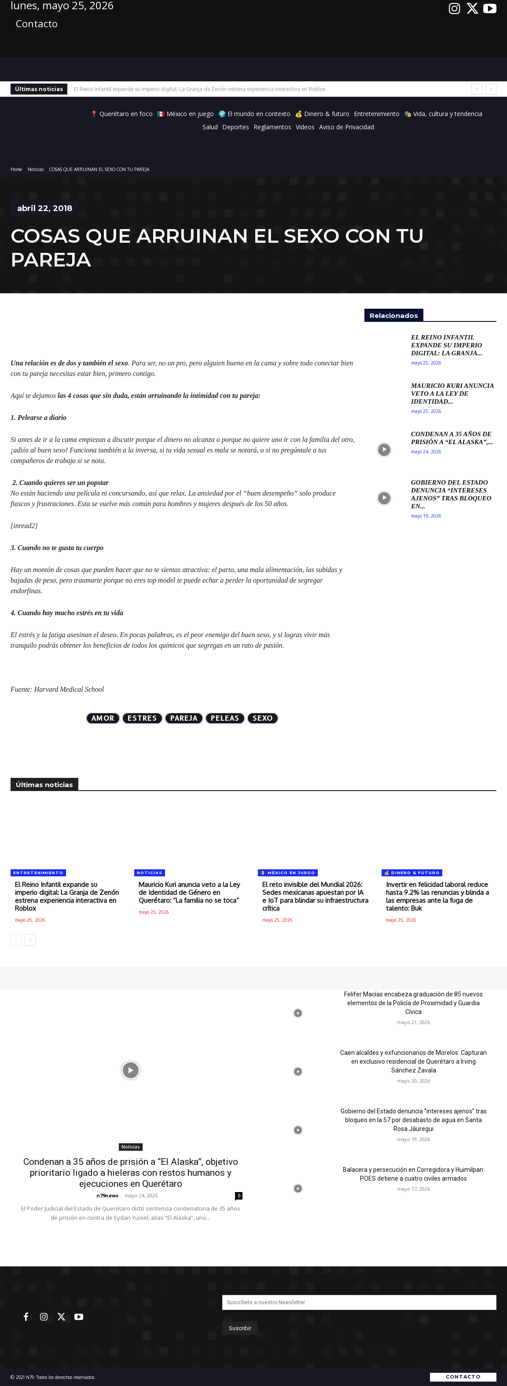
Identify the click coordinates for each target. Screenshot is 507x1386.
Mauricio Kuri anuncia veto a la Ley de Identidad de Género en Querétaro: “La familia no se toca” (189, 892)
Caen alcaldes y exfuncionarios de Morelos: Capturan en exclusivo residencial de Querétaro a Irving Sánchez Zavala (413, 1061)
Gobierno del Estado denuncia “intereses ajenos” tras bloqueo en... (451, 494)
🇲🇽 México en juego (288, 872)
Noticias (36, 169)
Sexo (263, 718)
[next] (490, 89)
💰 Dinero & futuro (412, 872)
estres (142, 718)
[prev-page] (16, 940)
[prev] (476, 89)
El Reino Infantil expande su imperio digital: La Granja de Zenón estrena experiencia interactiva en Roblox (199, 89)
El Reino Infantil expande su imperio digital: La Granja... (446, 345)
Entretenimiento (38, 872)
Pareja (184, 718)
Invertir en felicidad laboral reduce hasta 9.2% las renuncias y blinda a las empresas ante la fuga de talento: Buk (437, 896)
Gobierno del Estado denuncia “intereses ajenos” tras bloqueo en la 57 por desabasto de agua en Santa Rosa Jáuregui (414, 1120)
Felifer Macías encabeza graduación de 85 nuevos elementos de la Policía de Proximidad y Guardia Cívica (413, 1003)
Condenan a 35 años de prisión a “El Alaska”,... (452, 437)
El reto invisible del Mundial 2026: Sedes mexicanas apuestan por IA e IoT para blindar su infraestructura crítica (315, 896)
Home (16, 169)
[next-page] (30, 940)
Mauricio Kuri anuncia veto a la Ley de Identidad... (452, 393)
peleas (225, 718)
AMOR (103, 718)
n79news (107, 1195)
